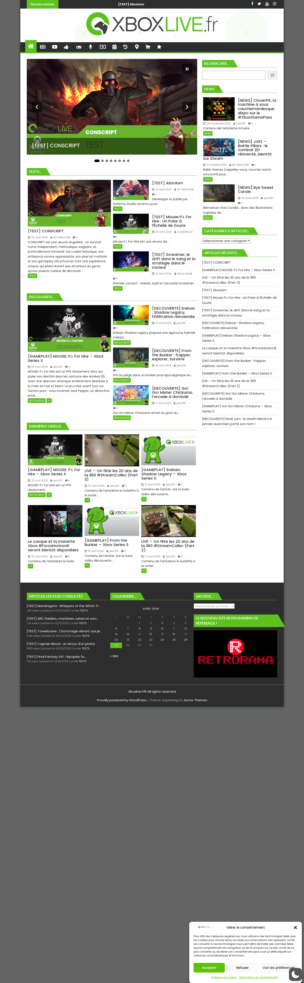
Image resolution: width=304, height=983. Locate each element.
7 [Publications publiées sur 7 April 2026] (127, 628)
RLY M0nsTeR (60, 237)
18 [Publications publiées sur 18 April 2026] (174, 634)
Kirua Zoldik (183, 273)
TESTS (32, 275)
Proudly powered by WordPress (121, 700)
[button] (295, 927)
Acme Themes (195, 700)
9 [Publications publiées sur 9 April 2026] (151, 628)
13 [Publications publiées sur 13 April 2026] (116, 634)
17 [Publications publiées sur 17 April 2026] (162, 634)
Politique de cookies (224, 977)
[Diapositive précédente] (37, 107)
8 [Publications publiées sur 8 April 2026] (139, 628)
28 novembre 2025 (217, 123)
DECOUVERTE (36, 400)
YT (49, 400)
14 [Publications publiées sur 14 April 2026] (128, 634)
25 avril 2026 (38, 366)
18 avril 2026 (161, 365)
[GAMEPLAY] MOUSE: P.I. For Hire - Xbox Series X (206, 4)
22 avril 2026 (162, 273)
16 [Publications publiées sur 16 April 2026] (151, 634)
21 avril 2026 (161, 323)
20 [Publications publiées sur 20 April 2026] (116, 639)
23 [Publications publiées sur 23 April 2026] (150, 639)
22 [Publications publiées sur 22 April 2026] (139, 639)
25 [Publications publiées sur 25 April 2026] (174, 639)
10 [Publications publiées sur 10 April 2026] (162, 628)
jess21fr (56, 366)
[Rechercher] (272, 75)
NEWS (207, 133)
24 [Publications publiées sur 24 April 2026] (162, 639)
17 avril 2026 (161, 403)
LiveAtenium (183, 232)
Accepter (209, 967)
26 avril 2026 (38, 237)
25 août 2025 (248, 198)
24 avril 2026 (94, 486)
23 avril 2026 (162, 189)
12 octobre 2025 (215, 165)
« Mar (114, 656)
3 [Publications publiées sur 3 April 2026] (162, 623)
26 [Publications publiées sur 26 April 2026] (185, 639)
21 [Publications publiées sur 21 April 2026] (128, 639)
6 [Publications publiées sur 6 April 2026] (116, 628)
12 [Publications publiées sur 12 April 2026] (186, 628)
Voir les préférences (279, 967)
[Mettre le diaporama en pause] (187, 69)
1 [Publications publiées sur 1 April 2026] (139, 623)
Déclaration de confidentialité (258, 977)
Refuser (242, 967)
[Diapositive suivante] (187, 107)
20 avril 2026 (38, 556)
